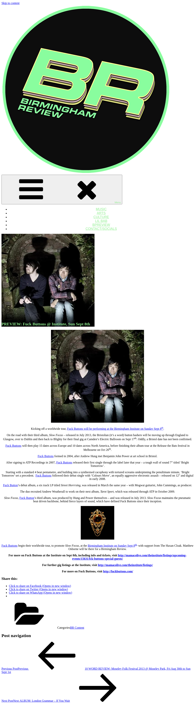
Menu (62, 189)
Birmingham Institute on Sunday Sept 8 (111, 545)
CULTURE (101, 217)
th (136, 544)
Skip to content (10, 3)
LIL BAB (101, 221)
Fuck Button (10, 485)
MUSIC (101, 209)
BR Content (77, 627)
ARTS (101, 213)
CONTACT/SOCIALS (101, 229)
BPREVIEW (101, 225)
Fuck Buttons (13, 445)
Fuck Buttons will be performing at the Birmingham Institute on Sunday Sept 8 (115, 428)
